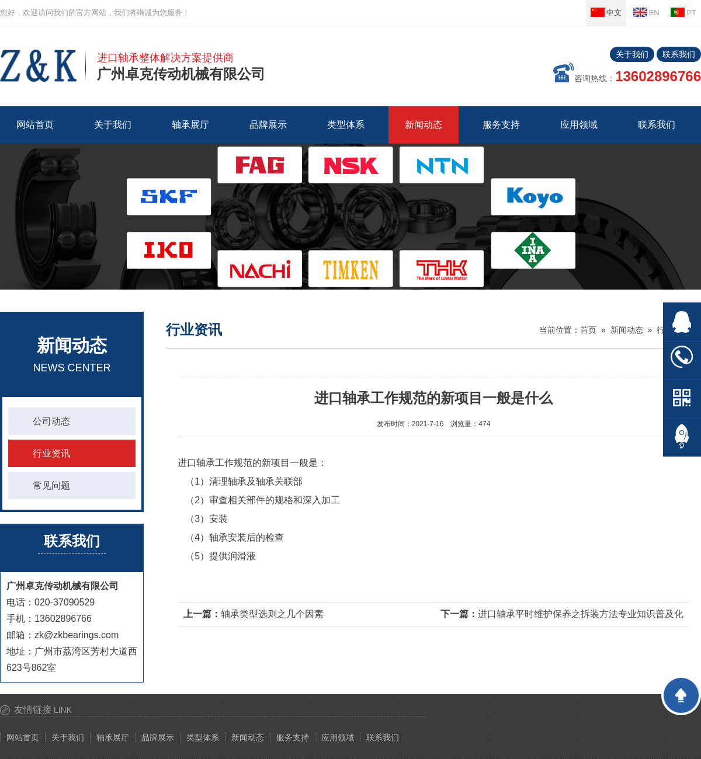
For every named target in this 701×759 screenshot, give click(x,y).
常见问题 (51, 485)
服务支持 (292, 737)
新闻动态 (626, 330)
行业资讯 (51, 453)
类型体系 (202, 737)
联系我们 (678, 54)
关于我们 (632, 54)
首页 (588, 330)
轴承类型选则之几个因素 (272, 614)
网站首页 (35, 125)
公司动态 (51, 421)
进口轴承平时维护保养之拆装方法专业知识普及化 (580, 614)
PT (683, 12)
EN (646, 12)
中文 (606, 12)
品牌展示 (157, 737)
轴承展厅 (112, 737)
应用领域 (337, 737)
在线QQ (682, 322)
